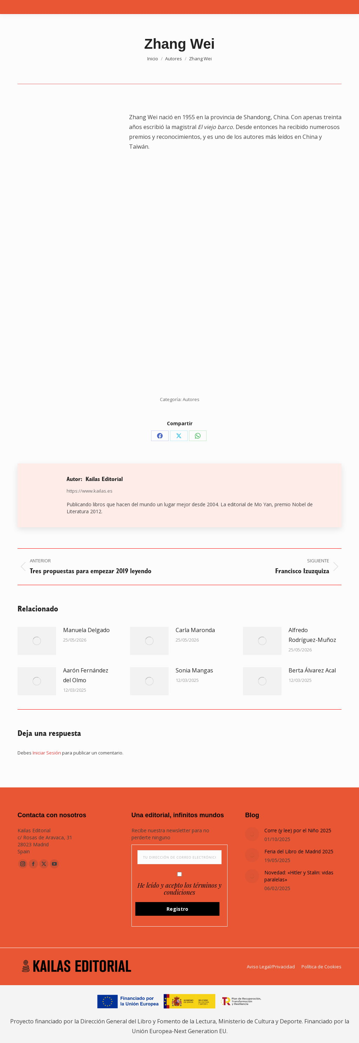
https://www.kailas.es (90, 491)
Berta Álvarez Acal (312, 670)
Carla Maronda (195, 630)
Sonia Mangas (194, 670)
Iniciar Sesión (47, 753)
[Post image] (37, 641)
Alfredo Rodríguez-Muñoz (312, 635)
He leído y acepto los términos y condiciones (179, 888)
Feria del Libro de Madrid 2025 (298, 851)
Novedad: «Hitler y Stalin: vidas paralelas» (298, 876)
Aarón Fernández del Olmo (85, 675)
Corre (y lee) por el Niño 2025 (297, 830)
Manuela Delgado (86, 630)
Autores (191, 399)
